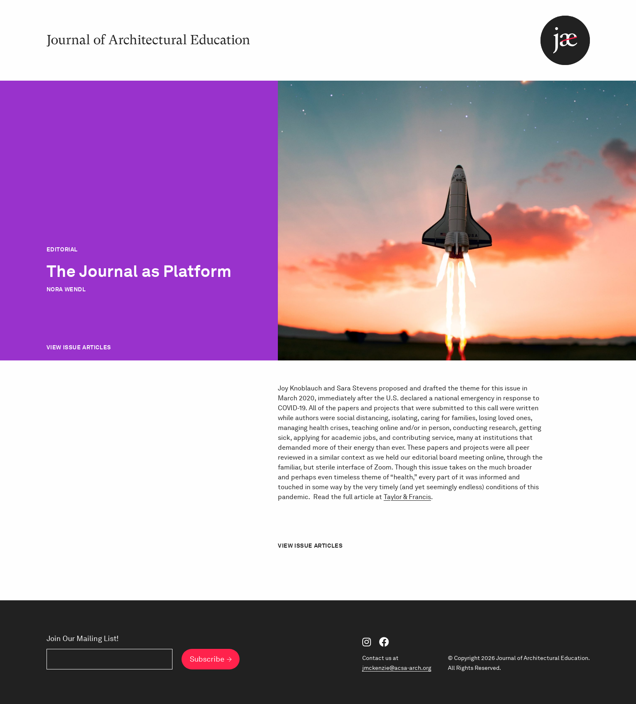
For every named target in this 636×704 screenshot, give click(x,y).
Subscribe (207, 659)
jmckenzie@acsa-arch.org (396, 668)
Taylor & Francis (407, 497)
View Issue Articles (79, 347)
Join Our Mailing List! (83, 638)
